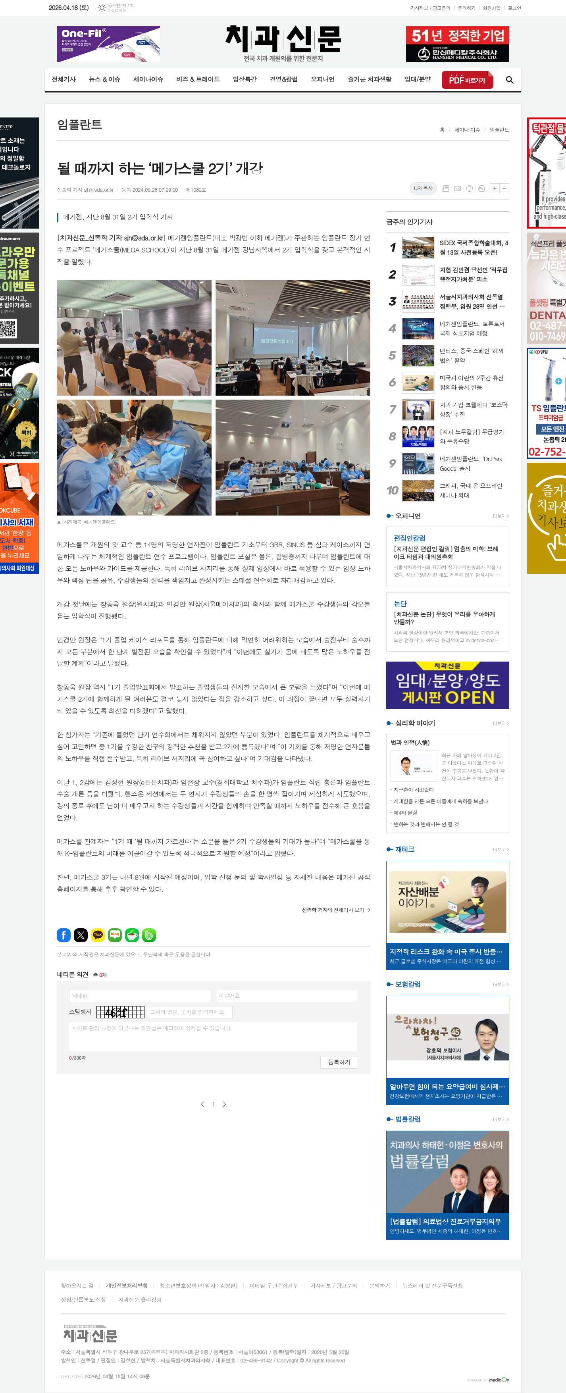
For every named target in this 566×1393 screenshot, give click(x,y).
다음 (224, 1104)
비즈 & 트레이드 (197, 79)
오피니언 (323, 79)
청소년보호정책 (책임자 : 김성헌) (198, 1285)
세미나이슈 (148, 79)
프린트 (470, 188)
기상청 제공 (117, 10)
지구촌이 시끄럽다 (414, 789)
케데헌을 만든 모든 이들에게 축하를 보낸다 (441, 801)
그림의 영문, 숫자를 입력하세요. (187, 1011)
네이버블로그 (115, 935)
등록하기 (339, 1062)
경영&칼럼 (284, 79)
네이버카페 (132, 935)
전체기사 (63, 79)
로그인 (514, 7)
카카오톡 (98, 935)
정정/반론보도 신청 (83, 1299)
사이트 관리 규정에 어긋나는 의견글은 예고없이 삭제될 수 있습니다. (152, 1028)
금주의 (409, 222)
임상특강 (244, 79)
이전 (202, 1104)
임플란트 (499, 129)
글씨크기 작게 (504, 188)
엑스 (81, 935)
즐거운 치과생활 (369, 79)
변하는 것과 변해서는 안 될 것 (426, 824)
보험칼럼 (408, 984)
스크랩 (481, 188)
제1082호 (196, 189)
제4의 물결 (405, 812)
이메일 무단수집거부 (274, 1285)
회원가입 (492, 7)
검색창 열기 (509, 79)
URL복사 (423, 188)
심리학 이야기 (415, 723)
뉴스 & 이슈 (104, 79)
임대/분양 (417, 79)
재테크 (404, 849)
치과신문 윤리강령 (140, 1299)
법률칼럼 (408, 1119)
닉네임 (79, 995)
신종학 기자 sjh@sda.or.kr (85, 189)
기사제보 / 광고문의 (430, 7)
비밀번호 (229, 995)
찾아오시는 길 (77, 1285)
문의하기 (467, 7)
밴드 (149, 935)
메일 (458, 188)
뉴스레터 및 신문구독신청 (432, 1285)
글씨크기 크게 (495, 188)
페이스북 (64, 935)
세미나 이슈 (467, 129)
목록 (446, 188)
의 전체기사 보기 (333, 910)
